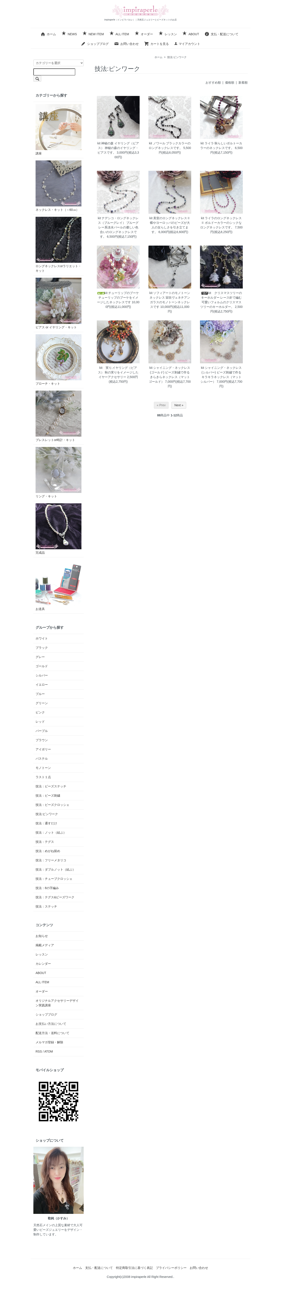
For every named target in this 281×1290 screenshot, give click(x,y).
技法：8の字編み (47, 888)
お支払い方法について (51, 1023)
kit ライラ (207, 143)
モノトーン (43, 768)
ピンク (40, 712)
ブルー (40, 694)
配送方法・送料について (52, 1033)
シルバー (42, 675)
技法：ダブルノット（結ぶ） (56, 869)
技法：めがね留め (48, 851)
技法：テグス (45, 841)
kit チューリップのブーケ (118, 293)
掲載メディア (45, 945)
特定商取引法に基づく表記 (134, 1268)
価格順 (229, 82)
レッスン (167, 34)
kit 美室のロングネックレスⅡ (170, 218)
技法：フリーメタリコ (51, 860)
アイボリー (43, 749)
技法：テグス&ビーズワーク (55, 897)
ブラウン (42, 740)
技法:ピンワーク (176, 57)
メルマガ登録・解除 (49, 1042)
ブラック (42, 647)
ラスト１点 (43, 777)
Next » (178, 405)
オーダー (143, 34)
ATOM (48, 1051)
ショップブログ (95, 44)
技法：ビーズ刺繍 (48, 795)
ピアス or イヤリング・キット (58, 303)
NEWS (69, 34)
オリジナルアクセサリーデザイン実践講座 (57, 1003)
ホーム (48, 34)
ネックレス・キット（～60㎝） (58, 185)
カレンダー (43, 963)
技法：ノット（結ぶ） (51, 832)
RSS (39, 1051)
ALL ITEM (119, 34)
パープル (42, 731)
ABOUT (190, 34)
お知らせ (42, 936)
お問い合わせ (126, 44)
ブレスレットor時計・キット (58, 416)
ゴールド (42, 666)
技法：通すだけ (46, 823)
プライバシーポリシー (171, 1268)
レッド (40, 721)
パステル (42, 758)
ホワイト (42, 638)
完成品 (58, 528)
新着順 (243, 82)
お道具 (58, 585)
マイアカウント (187, 44)
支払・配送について (221, 34)
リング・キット (58, 472)
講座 (58, 129)
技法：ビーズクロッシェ (52, 805)
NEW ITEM (93, 34)
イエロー (42, 684)
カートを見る (156, 44)
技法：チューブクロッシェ (54, 878)
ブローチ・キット (58, 359)
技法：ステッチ (46, 906)
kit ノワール (157, 143)
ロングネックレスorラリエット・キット (58, 244)
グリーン (42, 703)
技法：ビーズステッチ (51, 786)
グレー (40, 657)
